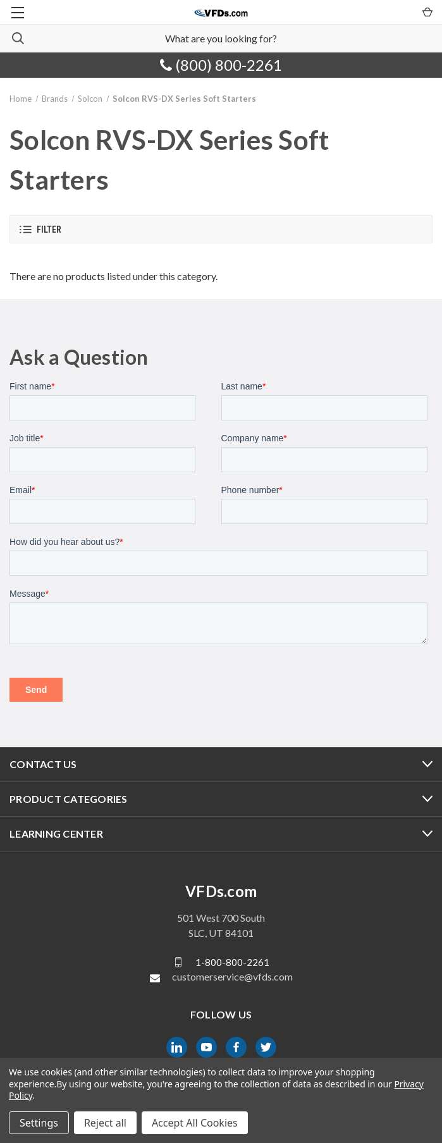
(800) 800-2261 (221, 65)
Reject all (105, 1123)
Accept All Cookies (195, 1123)
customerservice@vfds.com (232, 976)
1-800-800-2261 (232, 962)
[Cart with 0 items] (427, 11)
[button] (221, 229)
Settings (39, 1123)
